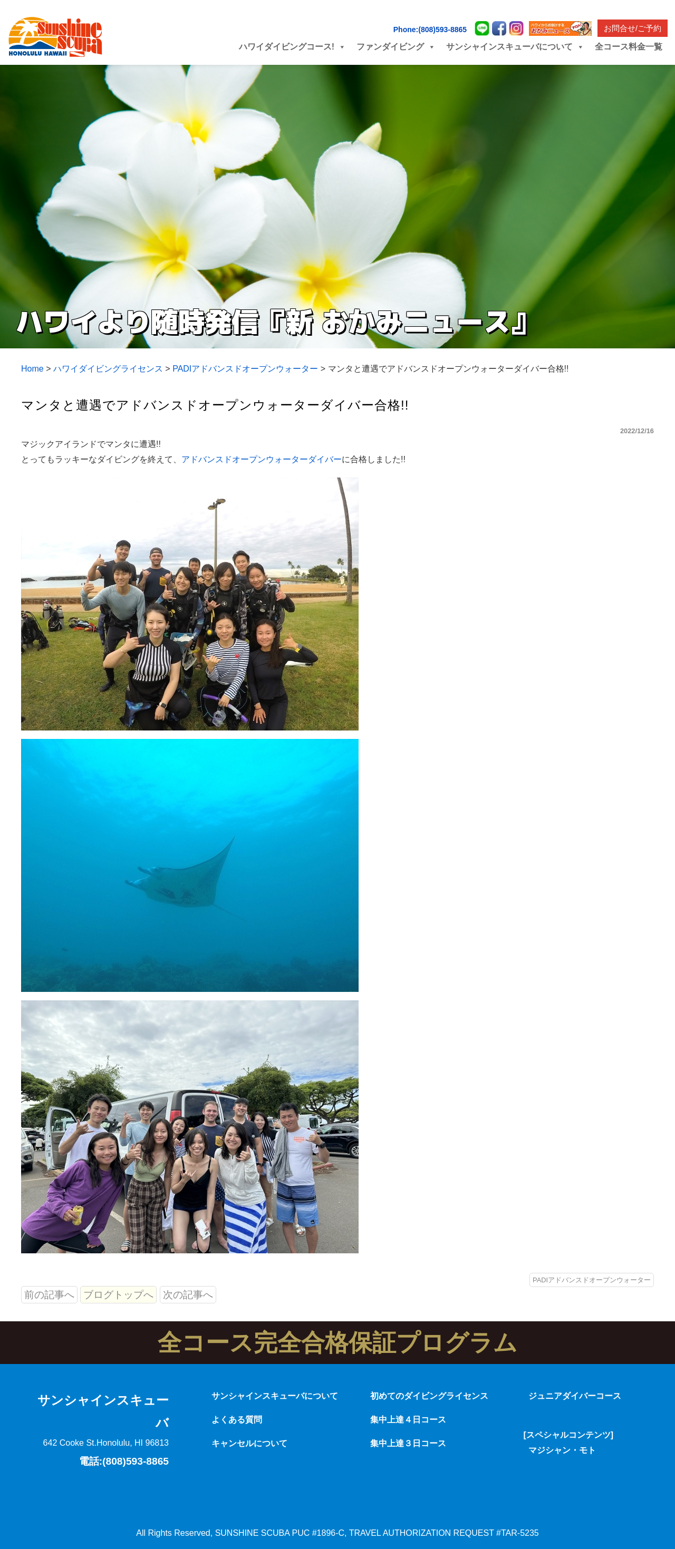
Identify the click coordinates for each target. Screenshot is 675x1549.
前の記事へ (49, 1294)
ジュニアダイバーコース (574, 1395)
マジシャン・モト (562, 1450)
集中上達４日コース (408, 1419)
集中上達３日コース (408, 1443)
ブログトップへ (118, 1294)
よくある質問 (236, 1419)
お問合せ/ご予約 (632, 28)
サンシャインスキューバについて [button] (515, 46)
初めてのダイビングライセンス (429, 1395)
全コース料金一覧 (628, 46)
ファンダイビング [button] (396, 46)
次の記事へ (188, 1294)
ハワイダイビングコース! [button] (292, 46)
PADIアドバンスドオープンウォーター (592, 1280)
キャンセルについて (249, 1443)
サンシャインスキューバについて (274, 1395)
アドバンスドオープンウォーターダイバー (261, 459)
